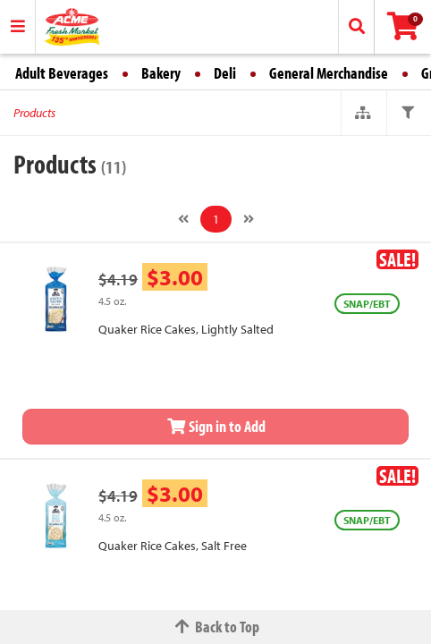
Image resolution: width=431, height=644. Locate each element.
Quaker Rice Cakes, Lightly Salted (186, 329)
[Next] (248, 219)
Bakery (161, 73)
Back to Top (215, 626)
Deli (225, 73)
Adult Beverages (61, 73)
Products (34, 113)
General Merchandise (328, 73)
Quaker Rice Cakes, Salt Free (172, 546)
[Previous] (183, 219)
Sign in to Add (215, 426)
